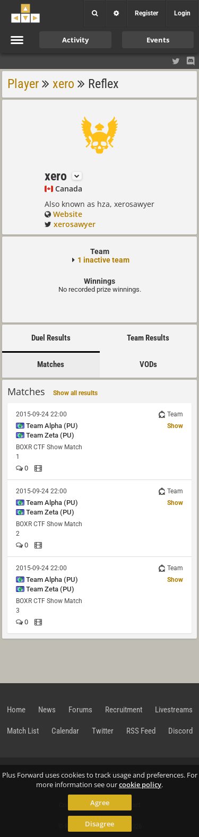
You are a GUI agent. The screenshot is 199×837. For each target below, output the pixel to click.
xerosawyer (75, 224)
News (47, 709)
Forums (80, 709)
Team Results (148, 338)
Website (67, 214)
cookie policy (140, 784)
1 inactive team (103, 260)
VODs (148, 364)
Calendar (65, 731)
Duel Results (51, 338)
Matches (50, 364)
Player (23, 83)
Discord (180, 731)
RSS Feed (140, 731)
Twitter (103, 731)
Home (16, 709)
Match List (23, 731)
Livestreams (174, 709)
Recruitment (123, 709)
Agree (99, 802)
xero (63, 83)
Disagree (99, 824)
